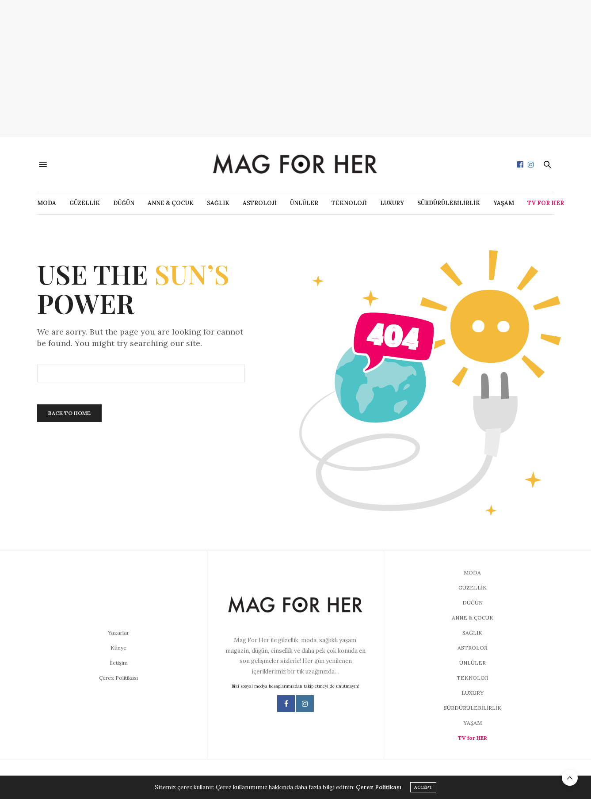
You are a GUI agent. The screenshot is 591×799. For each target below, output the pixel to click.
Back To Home (69, 413)
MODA (46, 203)
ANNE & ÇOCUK (171, 203)
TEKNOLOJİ (349, 203)
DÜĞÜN (123, 203)
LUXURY (392, 203)
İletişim (119, 662)
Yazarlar (118, 632)
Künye (118, 647)
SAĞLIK (218, 203)
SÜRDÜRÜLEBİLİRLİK (448, 203)
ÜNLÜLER (304, 203)
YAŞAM (503, 203)
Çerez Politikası (118, 677)
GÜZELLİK (84, 203)
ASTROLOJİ (260, 203)
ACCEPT (423, 787)
